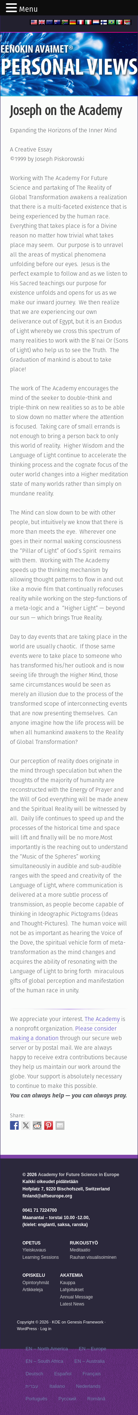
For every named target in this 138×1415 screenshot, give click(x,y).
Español (62, 1373)
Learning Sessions (40, 1257)
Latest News (72, 1304)
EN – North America (46, 1348)
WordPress (27, 1328)
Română (96, 1398)
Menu (28, 9)
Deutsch (34, 1373)
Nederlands (88, 1386)
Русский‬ (67, 1398)
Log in (45, 1328)
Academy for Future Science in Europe (78, 1174)
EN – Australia (89, 1361)
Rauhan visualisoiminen (93, 1257)
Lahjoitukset (72, 1289)
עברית (31, 1386)
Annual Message (76, 1297)
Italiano (57, 1386)
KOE (56, 1322)
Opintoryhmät (35, 1282)
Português (36, 1398)
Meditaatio (80, 1250)
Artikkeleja (32, 1289)
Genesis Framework (85, 1322)
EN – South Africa (44, 1361)
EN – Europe (92, 1348)
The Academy (102, 1019)
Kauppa (67, 1282)
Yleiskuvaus (34, 1250)
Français (91, 1373)
